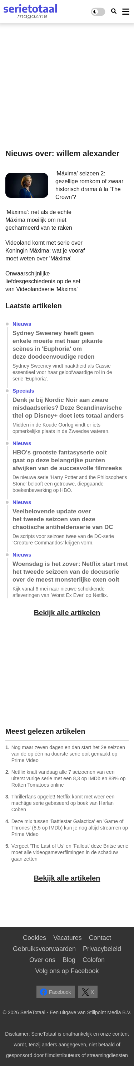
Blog (69, 959)
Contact (100, 937)
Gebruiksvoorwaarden (44, 948)
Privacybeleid (102, 948)
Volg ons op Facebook (67, 971)
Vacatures (67, 937)
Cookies (34, 937)
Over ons (42, 959)
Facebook (55, 992)
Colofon (94, 959)
